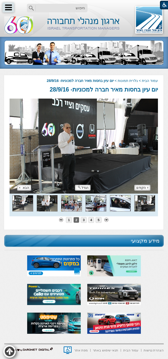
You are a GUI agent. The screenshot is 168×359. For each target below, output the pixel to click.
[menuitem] (154, 350)
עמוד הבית (150, 81)
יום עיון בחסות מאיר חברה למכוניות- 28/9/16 (104, 89)
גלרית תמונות (128, 81)
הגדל (83, 188)
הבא (24, 188)
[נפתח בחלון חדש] (68, 350)
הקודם (142, 188)
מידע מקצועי (145, 241)
